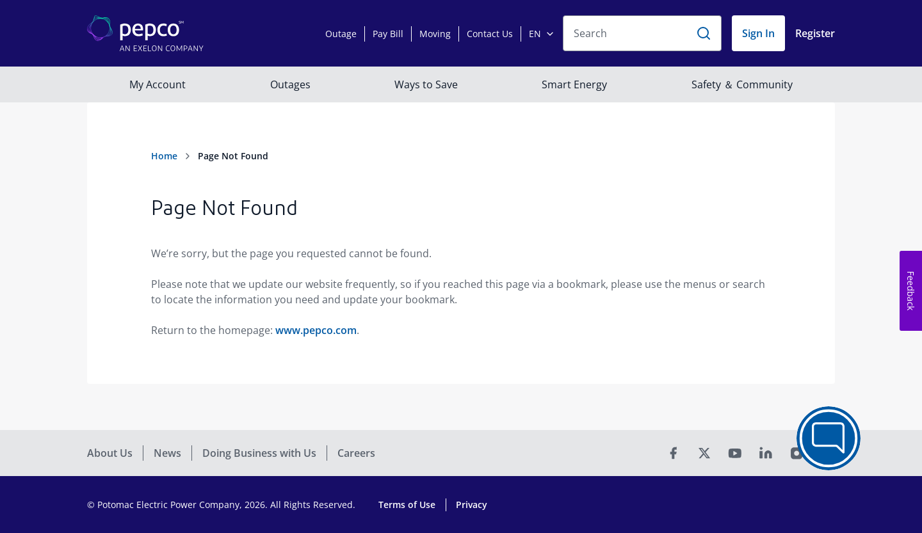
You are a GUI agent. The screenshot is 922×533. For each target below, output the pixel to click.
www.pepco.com (316, 330)
